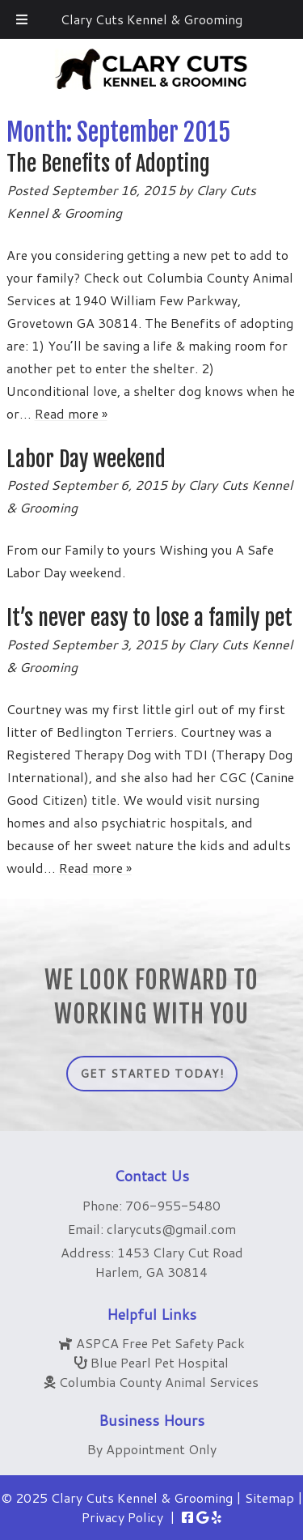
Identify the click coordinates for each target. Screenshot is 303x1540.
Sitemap (269, 1497)
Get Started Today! (152, 1074)
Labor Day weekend (86, 459)
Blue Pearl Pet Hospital (159, 1362)
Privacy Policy (122, 1517)
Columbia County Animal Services (159, 1381)
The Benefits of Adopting (108, 164)
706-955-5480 (173, 1205)
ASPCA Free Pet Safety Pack (160, 1343)
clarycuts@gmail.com (171, 1228)
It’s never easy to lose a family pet (149, 618)
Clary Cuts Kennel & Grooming (151, 19)
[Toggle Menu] (22, 19)
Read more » (71, 413)
